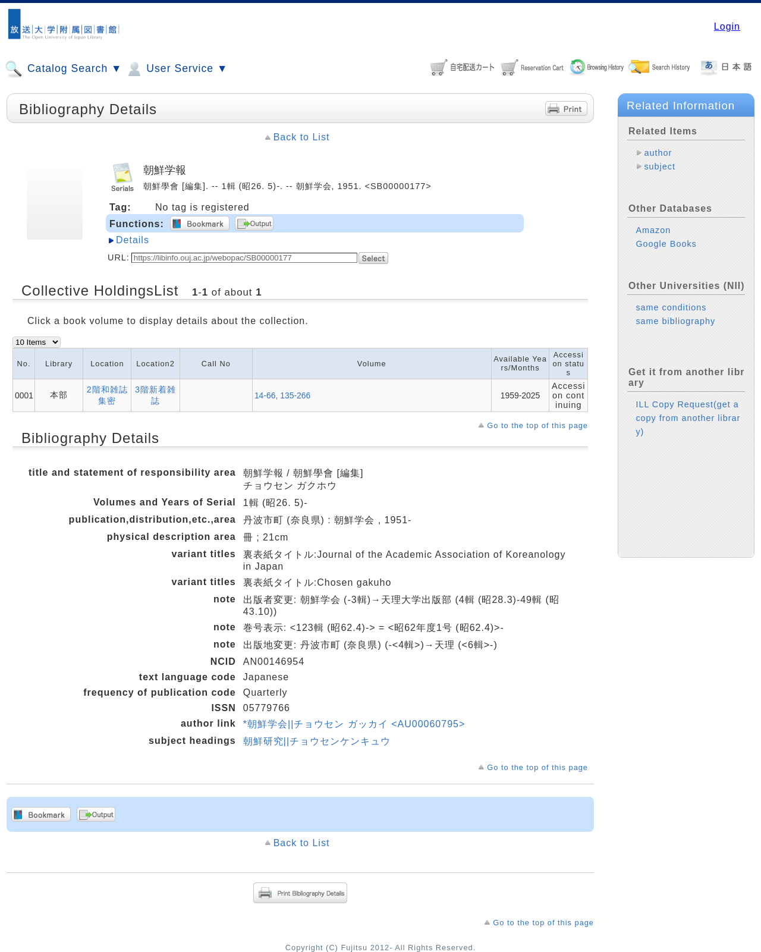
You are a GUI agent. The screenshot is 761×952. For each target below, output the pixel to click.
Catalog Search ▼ (63, 69)
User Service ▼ (176, 69)
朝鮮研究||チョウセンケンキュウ (317, 741)
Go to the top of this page (537, 425)
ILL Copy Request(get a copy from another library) (688, 418)
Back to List (301, 137)
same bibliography (675, 321)
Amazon (653, 230)
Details (132, 240)
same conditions (671, 307)
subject (659, 166)
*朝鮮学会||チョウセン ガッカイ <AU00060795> (354, 724)
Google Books (666, 244)
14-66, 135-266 (282, 395)
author (658, 153)
